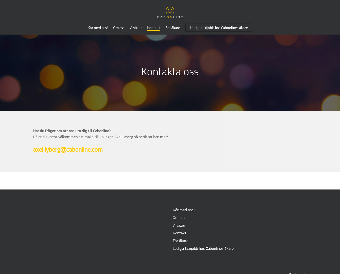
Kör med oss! (184, 209)
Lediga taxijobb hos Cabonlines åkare (203, 248)
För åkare (180, 240)
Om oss (179, 217)
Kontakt (179, 232)
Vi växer (179, 225)
